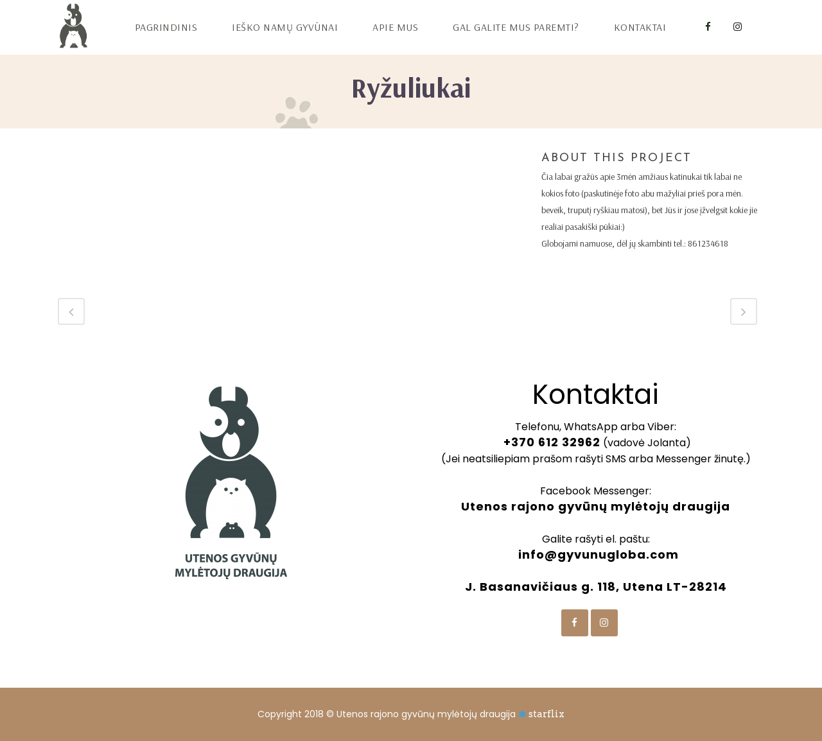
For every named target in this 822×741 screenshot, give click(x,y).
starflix (546, 714)
